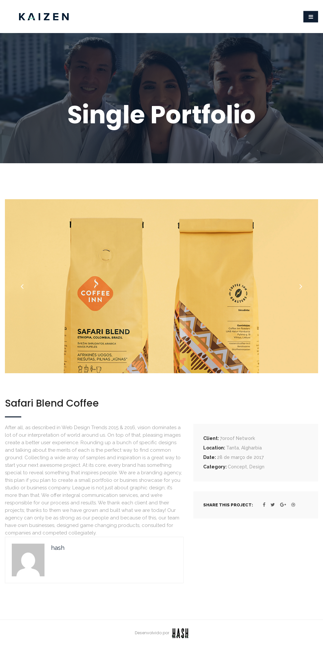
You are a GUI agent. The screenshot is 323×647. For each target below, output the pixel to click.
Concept (237, 466)
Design (256, 466)
